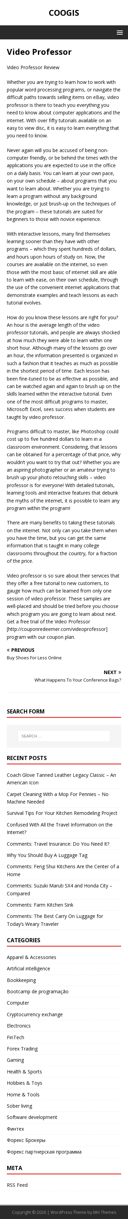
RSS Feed (17, 1185)
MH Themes (104, 1212)
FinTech (15, 1037)
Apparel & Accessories (31, 957)
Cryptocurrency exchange (35, 1014)
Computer (18, 1002)
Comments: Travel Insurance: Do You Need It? (58, 844)
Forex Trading (22, 1048)
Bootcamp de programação (38, 991)
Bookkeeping (21, 980)
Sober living (19, 1106)
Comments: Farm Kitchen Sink (40, 904)
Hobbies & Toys (24, 1083)
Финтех (15, 1128)
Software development (32, 1117)
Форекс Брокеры (26, 1140)
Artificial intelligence (28, 968)
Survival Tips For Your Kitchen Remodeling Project (62, 813)
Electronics (19, 1025)
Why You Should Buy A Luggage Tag (47, 855)
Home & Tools (23, 1094)
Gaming (15, 1060)
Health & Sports (24, 1071)
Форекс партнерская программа (44, 1151)
